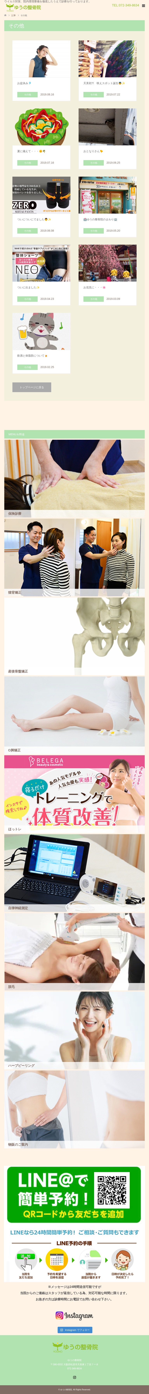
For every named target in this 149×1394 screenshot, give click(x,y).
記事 (13, 15)
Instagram (74, 1377)
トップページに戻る (32, 387)
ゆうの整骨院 (66, 1390)
